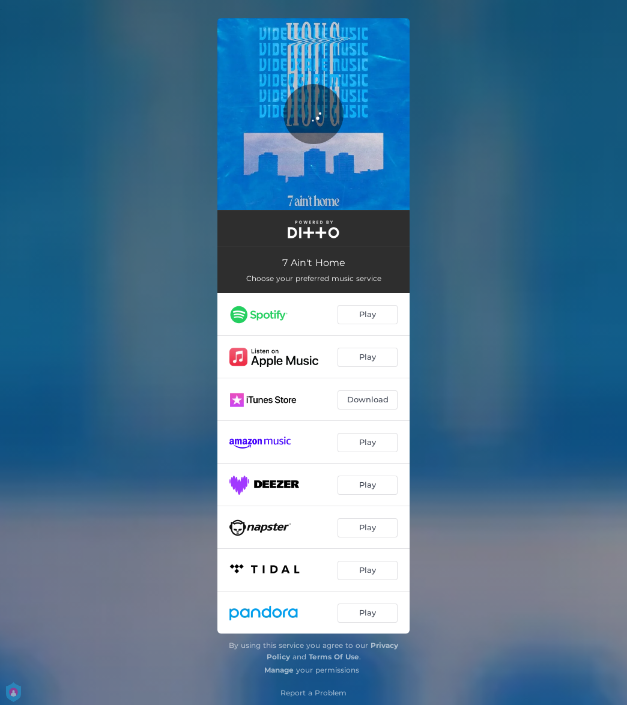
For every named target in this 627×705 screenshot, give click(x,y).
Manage (279, 669)
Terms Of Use (334, 656)
